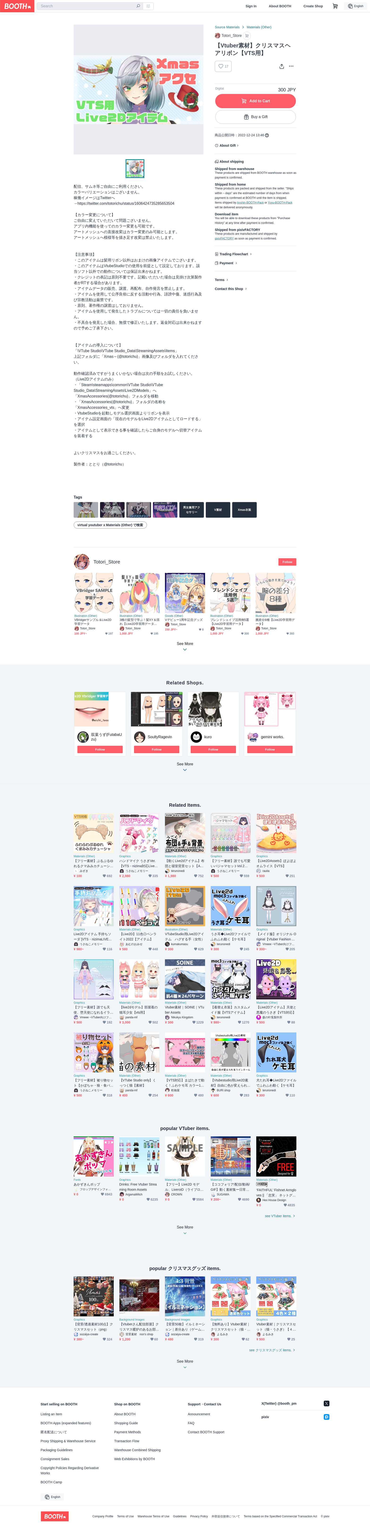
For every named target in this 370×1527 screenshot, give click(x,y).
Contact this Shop (229, 289)
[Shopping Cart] (335, 6)
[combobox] (90, 6)
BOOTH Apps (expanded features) (66, 1423)
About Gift (227, 145)
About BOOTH (280, 6)
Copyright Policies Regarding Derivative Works (70, 1470)
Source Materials (227, 27)
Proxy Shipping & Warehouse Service (68, 1441)
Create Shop (313, 6)
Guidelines (180, 1516)
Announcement (199, 1414)
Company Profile (102, 1516)
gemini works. (272, 737)
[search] (138, 6)
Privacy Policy (199, 1516)
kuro (208, 737)
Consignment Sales (55, 1459)
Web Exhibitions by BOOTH (134, 1459)
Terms (219, 280)
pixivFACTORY (224, 238)
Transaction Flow (126, 1441)
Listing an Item (51, 1414)
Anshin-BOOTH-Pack (250, 202)
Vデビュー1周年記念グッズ (184, 620)
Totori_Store (106, 561)
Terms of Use (125, 1516)
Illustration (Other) (85, 615)
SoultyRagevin (160, 737)
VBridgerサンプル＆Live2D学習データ (93, 622)
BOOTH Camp (51, 1482)
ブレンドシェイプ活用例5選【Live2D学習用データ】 (229, 622)
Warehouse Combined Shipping (137, 1450)
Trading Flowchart (233, 254)
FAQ (191, 1423)
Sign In (251, 6)
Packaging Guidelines (56, 1450)
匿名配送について (54, 1432)
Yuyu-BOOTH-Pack (280, 202)
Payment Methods (127, 1432)
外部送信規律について (226, 1516)
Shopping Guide (126, 1423)
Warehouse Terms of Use (153, 1516)
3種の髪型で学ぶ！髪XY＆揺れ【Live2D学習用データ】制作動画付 (140, 622)
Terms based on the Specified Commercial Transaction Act (280, 1516)
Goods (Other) (174, 615)
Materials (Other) (259, 27)
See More (185, 768)
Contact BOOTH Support (206, 1432)
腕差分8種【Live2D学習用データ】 (275, 622)
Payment (226, 263)
